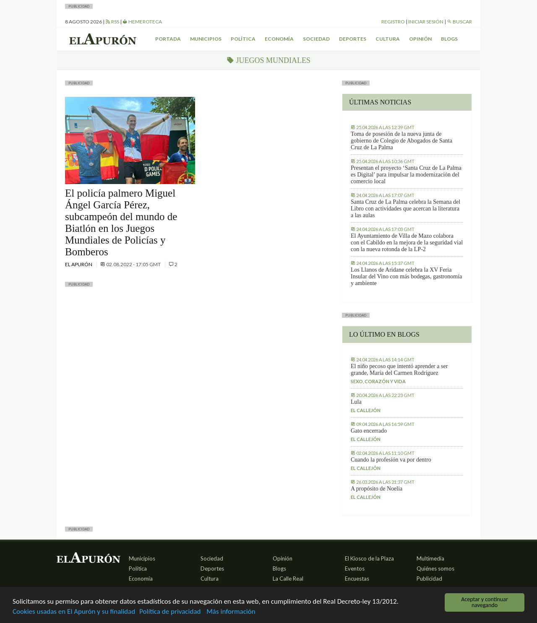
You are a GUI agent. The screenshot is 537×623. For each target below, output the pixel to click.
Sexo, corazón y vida (378, 381)
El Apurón (79, 264)
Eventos (355, 568)
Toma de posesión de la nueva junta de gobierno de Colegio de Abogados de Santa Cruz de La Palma (401, 141)
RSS (112, 21)
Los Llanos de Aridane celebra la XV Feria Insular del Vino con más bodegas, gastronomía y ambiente (406, 276)
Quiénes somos (435, 568)
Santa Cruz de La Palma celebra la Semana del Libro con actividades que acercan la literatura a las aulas (405, 208)
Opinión (420, 39)
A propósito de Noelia (376, 488)
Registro (393, 21)
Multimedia (430, 558)
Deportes (352, 39)
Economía (279, 39)
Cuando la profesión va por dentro (391, 460)
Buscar (459, 21)
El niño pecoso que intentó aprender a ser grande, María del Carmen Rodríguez (399, 369)
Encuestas (357, 578)
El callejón (366, 410)
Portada (168, 39)
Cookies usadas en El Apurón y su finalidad (74, 611)
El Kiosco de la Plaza (369, 558)
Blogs (449, 39)
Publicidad (429, 578)
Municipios (206, 39)
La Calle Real (288, 578)
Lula (356, 402)
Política (243, 39)
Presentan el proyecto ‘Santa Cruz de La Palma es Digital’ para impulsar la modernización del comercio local (406, 174)
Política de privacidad (170, 611)
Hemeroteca (142, 21)
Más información (230, 611)
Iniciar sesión (425, 21)
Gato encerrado (369, 431)
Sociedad (316, 39)
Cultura (387, 39)
